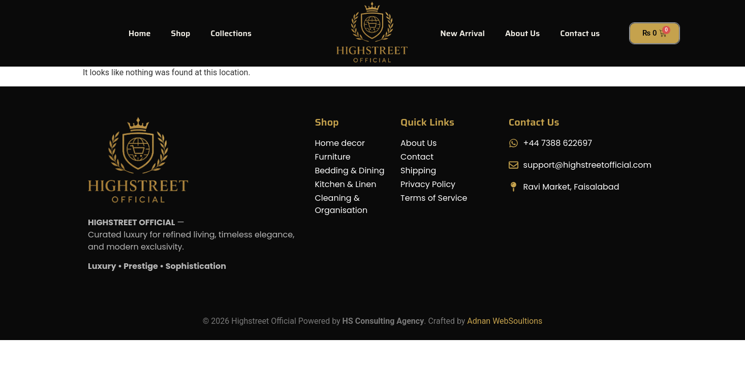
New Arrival (462, 33)
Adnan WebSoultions (504, 321)
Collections (231, 33)
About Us (522, 33)
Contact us (580, 33)
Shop (180, 33)
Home (140, 33)
